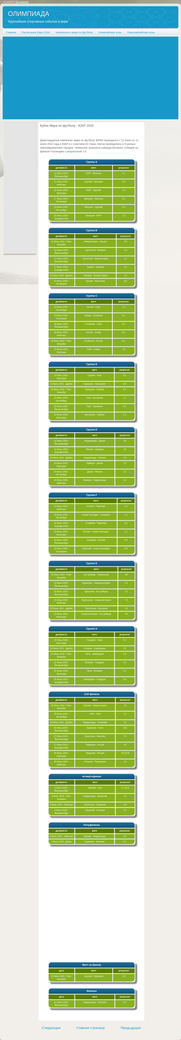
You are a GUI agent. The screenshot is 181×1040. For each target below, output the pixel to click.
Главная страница (90, 1028)
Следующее (51, 1028)
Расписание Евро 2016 (36, 32)
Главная (11, 32)
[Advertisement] (40, 77)
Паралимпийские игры (141, 32)
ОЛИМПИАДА (28, 13)
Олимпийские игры (110, 32)
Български (22, 1)
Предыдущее (130, 1028)
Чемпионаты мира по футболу (74, 32)
